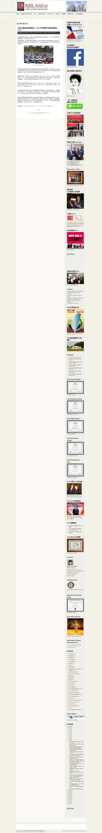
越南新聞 (70, 677)
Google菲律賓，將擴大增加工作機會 (76, 744)
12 (69, 729)
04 (69, 736)
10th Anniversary (72, 647)
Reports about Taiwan (73, 702)
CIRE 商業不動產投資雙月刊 (74, 694)
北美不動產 (71, 659)
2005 (69, 803)
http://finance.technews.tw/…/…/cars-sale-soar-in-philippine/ (37, 106)
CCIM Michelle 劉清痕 (73, 692)
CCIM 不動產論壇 (72, 681)
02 (69, 738)
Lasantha (33, 831)
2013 (69, 794)
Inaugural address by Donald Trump (76, 757)
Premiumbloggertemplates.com (41, 831)
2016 (69, 790)
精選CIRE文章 (70, 13)
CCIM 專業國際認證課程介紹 (74, 688)
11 (69, 730)
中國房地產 (71, 657)
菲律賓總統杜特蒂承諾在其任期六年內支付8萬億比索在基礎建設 (76, 747)
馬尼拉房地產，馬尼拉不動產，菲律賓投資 (44, 32)
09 (69, 733)
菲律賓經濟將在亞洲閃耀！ (74, 771)
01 (69, 740)
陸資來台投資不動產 (73, 672)
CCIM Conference (72, 690)
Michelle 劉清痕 (72, 566)
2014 (69, 793)
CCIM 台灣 (71, 685)
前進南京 (70, 663)
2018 (69, 726)
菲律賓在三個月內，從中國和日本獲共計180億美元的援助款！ (76, 779)
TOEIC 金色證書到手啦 (73, 705)
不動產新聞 (71, 653)
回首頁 (38, 110)
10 (69, 731)
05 (69, 734)
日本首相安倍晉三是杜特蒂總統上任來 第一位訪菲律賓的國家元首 (76, 776)
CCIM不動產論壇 (79, 13)
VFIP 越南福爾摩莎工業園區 (74, 709)
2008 (69, 801)
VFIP (35, 13)
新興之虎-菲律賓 (72, 745)
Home (18, 13)
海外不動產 (71, 667)
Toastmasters (71, 703)
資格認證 (63, 13)
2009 (69, 799)
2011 (69, 797)
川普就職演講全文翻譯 (73, 758)
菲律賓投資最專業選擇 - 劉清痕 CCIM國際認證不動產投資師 (33, 830)
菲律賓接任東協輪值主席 (74, 777)
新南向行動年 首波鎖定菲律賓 (75, 755)
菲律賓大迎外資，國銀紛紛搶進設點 (76, 759)
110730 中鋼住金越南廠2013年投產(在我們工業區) (75, 362)
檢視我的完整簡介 (71, 575)
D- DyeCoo (71, 698)
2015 (69, 791)
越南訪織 (70, 675)
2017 (69, 727)
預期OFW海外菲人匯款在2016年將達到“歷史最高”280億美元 (76, 762)
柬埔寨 (70, 665)
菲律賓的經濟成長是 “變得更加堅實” (76, 788)
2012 (69, 795)
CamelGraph (23, 831)
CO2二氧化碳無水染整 (73, 696)
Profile (58, 13)
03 (69, 737)
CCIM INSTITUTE (41, 13)
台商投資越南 (71, 661)
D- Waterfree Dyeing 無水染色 (75, 700)
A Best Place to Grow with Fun (75, 645)
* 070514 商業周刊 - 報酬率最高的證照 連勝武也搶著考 (75, 529)
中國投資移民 (71, 655)
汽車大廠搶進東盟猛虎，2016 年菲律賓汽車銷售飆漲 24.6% (76, 784)
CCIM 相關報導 (72, 687)
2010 (69, 798)
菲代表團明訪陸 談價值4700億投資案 (76, 754)
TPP (70, 707)
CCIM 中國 (71, 683)
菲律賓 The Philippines (26, 13)
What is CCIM (50, 13)
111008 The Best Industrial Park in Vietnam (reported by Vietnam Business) (75, 359)
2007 (69, 802)
